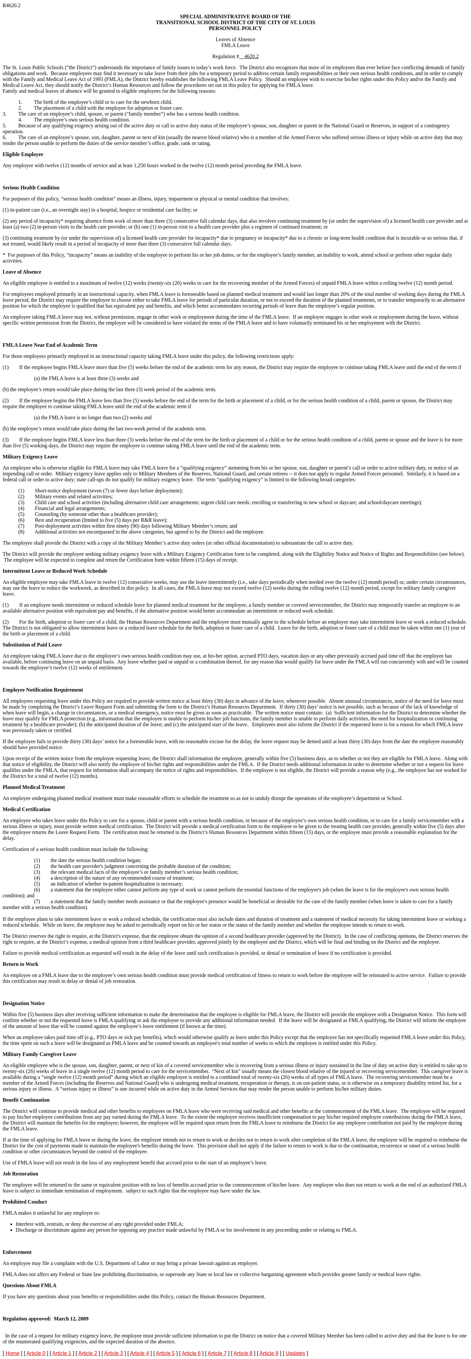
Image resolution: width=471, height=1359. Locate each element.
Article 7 (217, 1353)
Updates (295, 1353)
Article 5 (165, 1353)
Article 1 (61, 1353)
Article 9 (268, 1353)
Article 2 (87, 1353)
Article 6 (191, 1353)
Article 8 (243, 1353)
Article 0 (35, 1353)
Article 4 (139, 1353)
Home (13, 1353)
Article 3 (113, 1353)
